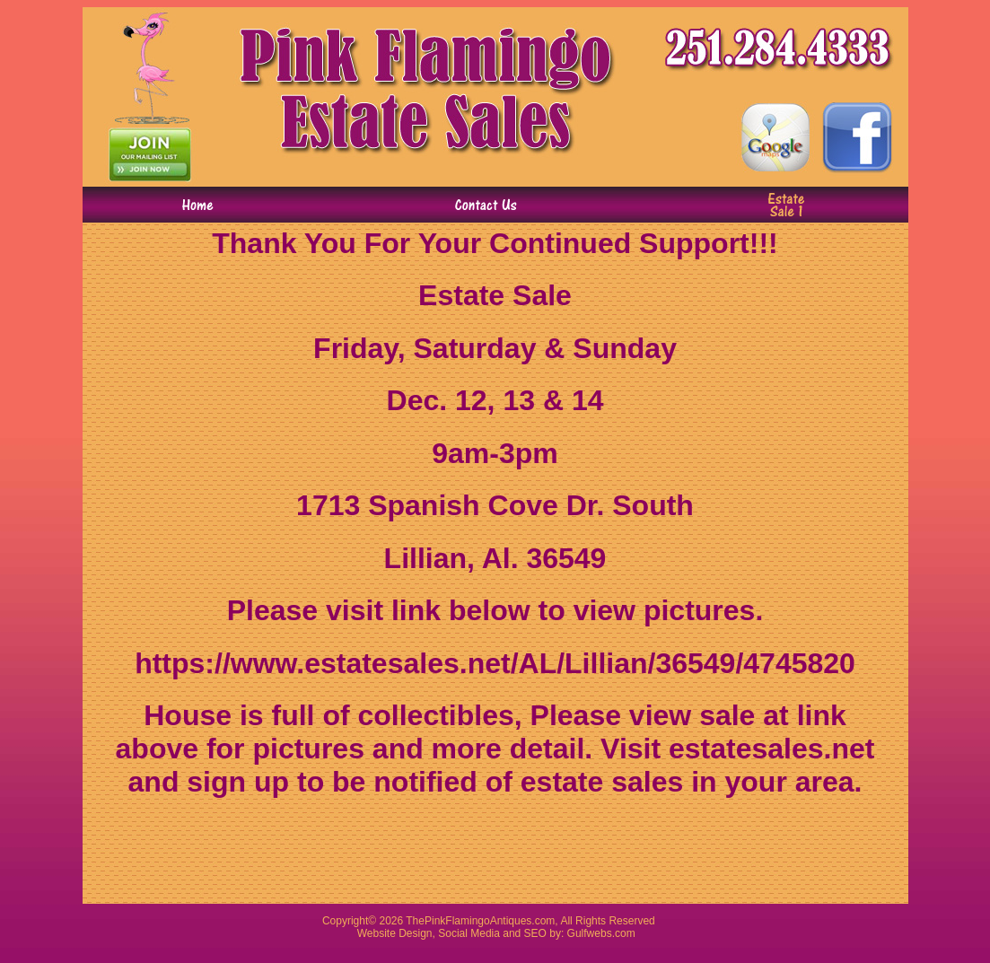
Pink (435, 921)
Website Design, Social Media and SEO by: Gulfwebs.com (496, 933)
